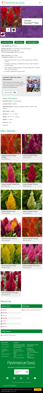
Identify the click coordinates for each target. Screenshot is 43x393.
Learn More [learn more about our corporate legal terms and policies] (13, 391)
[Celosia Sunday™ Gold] (11, 202)
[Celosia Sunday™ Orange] (32, 229)
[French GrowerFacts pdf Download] (11, 315)
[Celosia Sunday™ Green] (32, 202)
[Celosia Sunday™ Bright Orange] (11, 147)
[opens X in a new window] (28, 378)
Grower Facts (7, 42)
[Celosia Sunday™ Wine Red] (11, 284)
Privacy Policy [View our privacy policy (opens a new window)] (5, 344)
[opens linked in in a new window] (21, 378)
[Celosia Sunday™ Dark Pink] (32, 257)
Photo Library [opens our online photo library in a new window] (5, 356)
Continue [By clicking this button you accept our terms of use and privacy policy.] (38, 389)
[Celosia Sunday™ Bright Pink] (11, 175)
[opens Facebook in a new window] (7, 378)
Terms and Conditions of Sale (5, 350)
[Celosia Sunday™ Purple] (32, 147)
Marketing (19, 42)
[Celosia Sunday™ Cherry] (32, 175)
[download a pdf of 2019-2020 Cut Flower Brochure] (32, 310)
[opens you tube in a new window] (35, 378)
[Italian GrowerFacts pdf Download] (11, 321)
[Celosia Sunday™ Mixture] (11, 229)
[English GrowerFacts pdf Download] (11, 310)
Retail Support (32, 42)
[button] (40, 3)
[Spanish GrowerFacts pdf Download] (11, 318)
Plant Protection (6, 354)
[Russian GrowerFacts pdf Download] (11, 326)
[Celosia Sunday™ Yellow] (11, 257)
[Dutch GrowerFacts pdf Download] (11, 324)
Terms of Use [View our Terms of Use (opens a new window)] (5, 347)
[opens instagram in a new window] (14, 378)
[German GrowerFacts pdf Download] (11, 313)
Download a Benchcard (8, 335)
